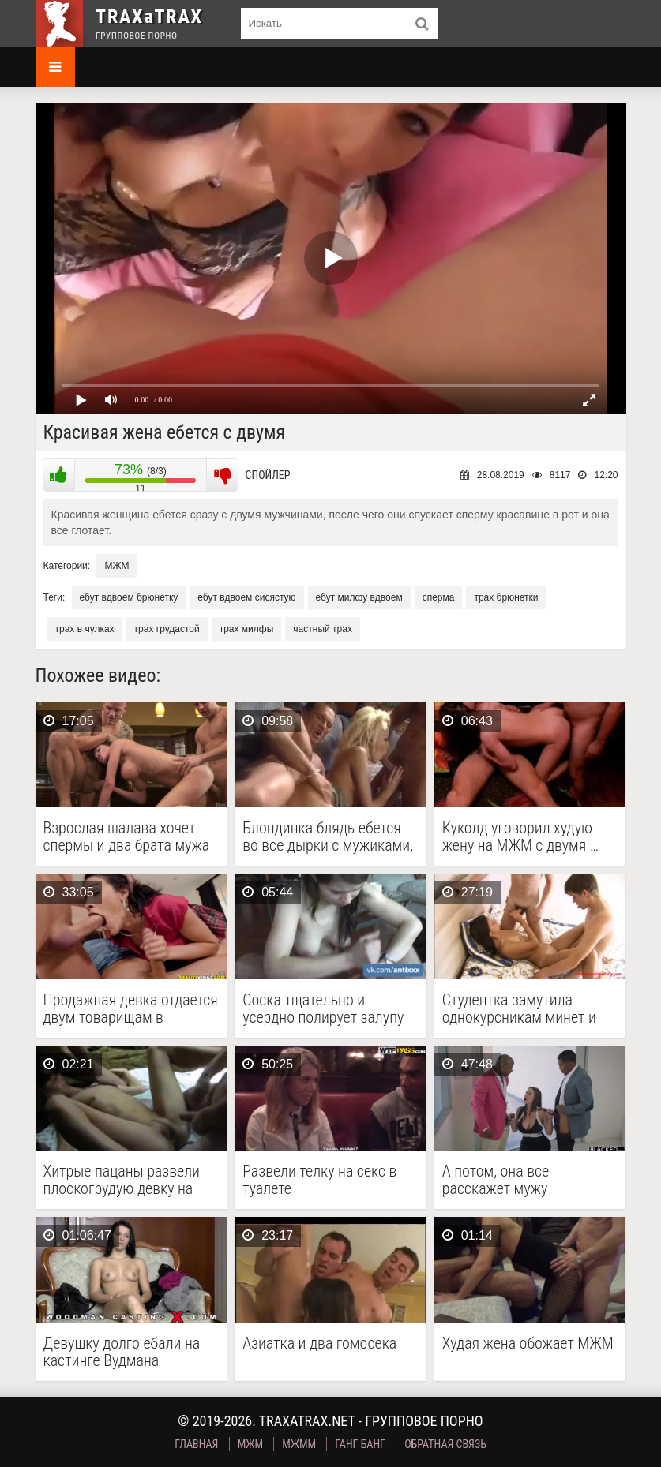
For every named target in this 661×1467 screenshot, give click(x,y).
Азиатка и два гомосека (319, 1343)
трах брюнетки (506, 597)
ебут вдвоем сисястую (246, 597)
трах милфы (247, 628)
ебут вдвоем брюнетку (129, 597)
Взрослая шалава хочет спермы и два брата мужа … (126, 836)
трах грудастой (167, 628)
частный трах (322, 628)
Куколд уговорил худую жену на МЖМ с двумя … (520, 836)
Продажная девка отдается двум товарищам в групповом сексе (130, 1008)
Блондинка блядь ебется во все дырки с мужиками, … (327, 836)
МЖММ (299, 1444)
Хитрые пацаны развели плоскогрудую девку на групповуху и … (121, 1179)
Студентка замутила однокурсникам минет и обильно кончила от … (519, 1008)
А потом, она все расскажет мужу (495, 1179)
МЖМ (116, 565)
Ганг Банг (360, 1444)
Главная (196, 1444)
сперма (439, 597)
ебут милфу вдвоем (359, 597)
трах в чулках (85, 628)
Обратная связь (445, 1444)
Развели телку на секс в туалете (319, 1179)
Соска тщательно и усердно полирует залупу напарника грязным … (323, 1008)
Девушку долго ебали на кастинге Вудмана (122, 1351)
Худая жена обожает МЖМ (528, 1343)
